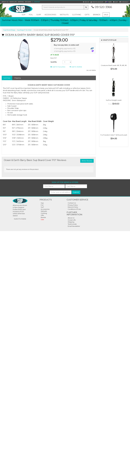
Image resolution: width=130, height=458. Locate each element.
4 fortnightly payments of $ (74, 48)
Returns (28, 2)
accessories (50, 15)
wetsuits (64, 15)
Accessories (45, 209)
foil (31, 15)
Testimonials (72, 224)
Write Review (87, 161)
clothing (76, 15)
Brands (96, 15)
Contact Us (72, 203)
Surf (42, 207)
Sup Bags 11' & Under (24, 30)
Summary (6, 78)
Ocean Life (13, 2)
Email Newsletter (74, 226)
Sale (106, 15)
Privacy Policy (73, 205)
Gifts (42, 215)
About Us (5, 2)
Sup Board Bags (9, 30)
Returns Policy (73, 207)
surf (38, 15)
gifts (87, 15)
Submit (76, 192)
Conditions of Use (74, 209)
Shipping (21, 2)
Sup (42, 203)
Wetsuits (44, 211)
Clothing (44, 213)
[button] (86, 1)
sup (23, 15)
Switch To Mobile (20, 219)
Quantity (53, 62)
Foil (42, 205)
